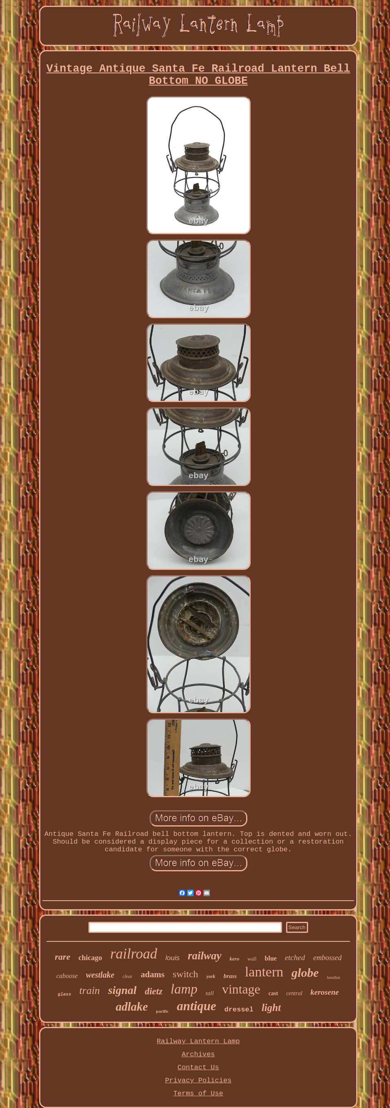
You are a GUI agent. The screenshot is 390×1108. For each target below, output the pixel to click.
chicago (90, 958)
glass (64, 994)
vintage (241, 989)
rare (63, 957)
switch (185, 974)
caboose (66, 975)
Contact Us (198, 1067)
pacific (162, 1011)
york (210, 976)
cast (273, 993)
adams (152, 974)
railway (205, 956)
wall (251, 959)
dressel (238, 1009)
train (89, 990)
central (294, 993)
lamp (184, 989)
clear (128, 976)
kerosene (325, 992)
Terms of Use (198, 1093)
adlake (132, 1006)
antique (196, 1006)
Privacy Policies (198, 1080)
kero (234, 959)
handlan (333, 977)
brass (230, 976)
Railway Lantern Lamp (198, 1041)
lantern (264, 971)
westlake (100, 974)
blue (271, 958)
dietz (153, 991)
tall (210, 993)
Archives (198, 1054)
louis (172, 958)
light (271, 1007)
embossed (327, 958)
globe (305, 972)
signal (122, 990)
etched (295, 957)
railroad (133, 954)
